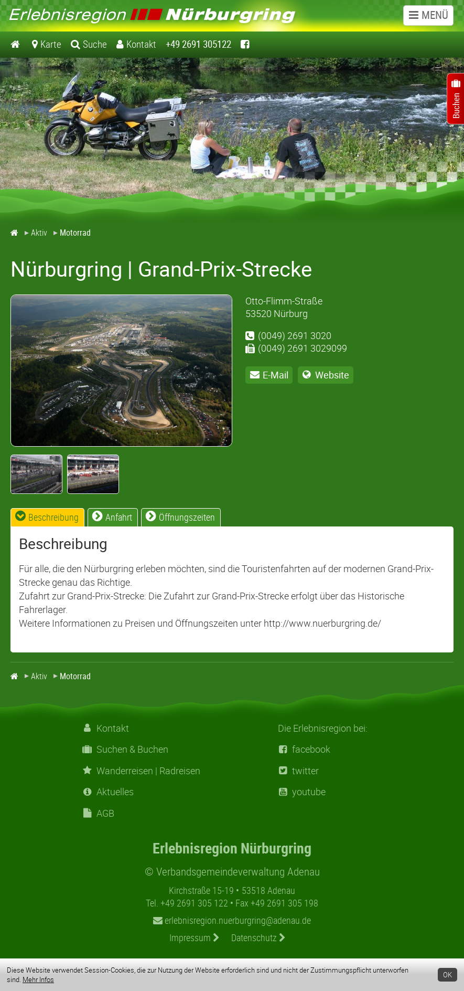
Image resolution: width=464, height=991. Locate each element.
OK (447, 974)
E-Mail (275, 374)
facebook (304, 749)
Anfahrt (118, 517)
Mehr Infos (38, 979)
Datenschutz (258, 937)
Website (332, 374)
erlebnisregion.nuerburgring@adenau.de (232, 920)
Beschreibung (53, 517)
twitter (298, 771)
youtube (302, 792)
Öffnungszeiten (187, 517)
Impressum (194, 937)
